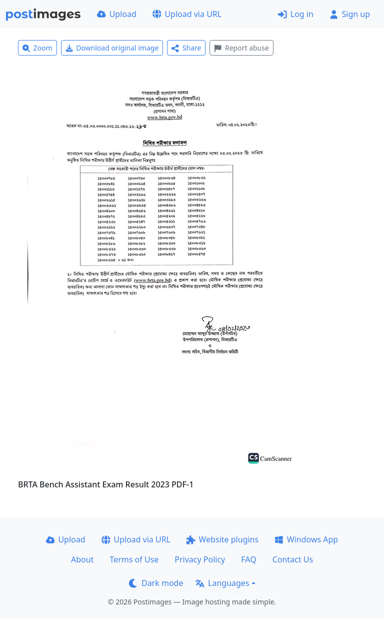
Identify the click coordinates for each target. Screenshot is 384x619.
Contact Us (292, 559)
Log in (296, 14)
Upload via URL (187, 14)
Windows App (306, 539)
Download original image (112, 48)
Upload (116, 14)
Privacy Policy (199, 559)
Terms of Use (134, 559)
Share (186, 48)
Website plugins (222, 539)
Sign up (350, 14)
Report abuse (241, 48)
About (82, 559)
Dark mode (156, 582)
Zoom (37, 48)
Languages (222, 582)
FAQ (248, 559)
